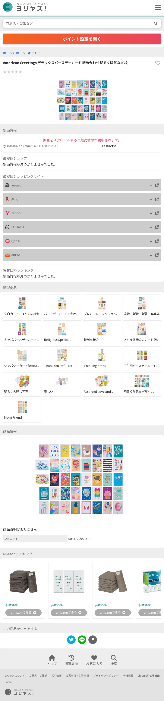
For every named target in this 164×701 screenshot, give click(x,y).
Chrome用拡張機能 (149, 675)
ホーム (7, 53)
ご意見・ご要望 (38, 675)
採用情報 (56, 675)
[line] (82, 641)
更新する (109, 146)
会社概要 (128, 675)
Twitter (8, 682)
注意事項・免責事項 (77, 675)
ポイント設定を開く (82, 38)
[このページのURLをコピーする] (92, 640)
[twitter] (71, 641)
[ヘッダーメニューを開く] (157, 7)
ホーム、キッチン (28, 53)
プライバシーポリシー (106, 675)
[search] (156, 23)
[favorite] (158, 63)
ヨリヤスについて (14, 675)
